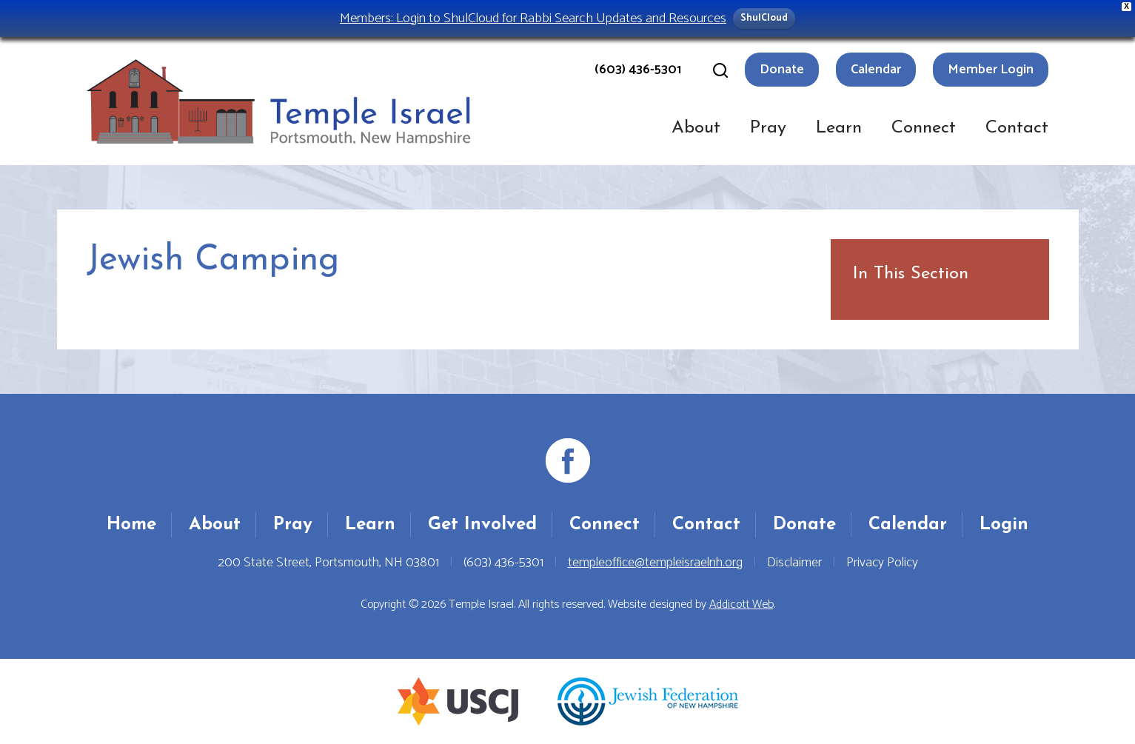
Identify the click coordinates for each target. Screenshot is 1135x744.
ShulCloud (764, 18)
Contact (1016, 128)
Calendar (876, 69)
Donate (782, 69)
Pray (768, 128)
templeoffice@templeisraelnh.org (655, 563)
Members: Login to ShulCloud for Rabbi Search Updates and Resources (533, 18)
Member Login (991, 69)
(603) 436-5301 (638, 69)
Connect (923, 128)
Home (131, 525)
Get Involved (482, 525)
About (696, 128)
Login (1004, 525)
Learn (839, 128)
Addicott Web (741, 604)
